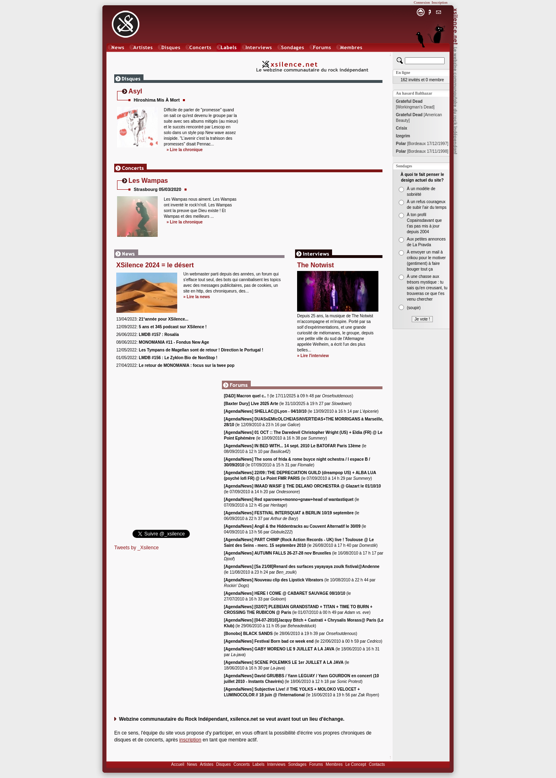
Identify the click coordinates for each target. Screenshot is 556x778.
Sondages (297, 764)
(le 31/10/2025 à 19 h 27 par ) (288, 403)
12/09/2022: (161, 327)
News (192, 764)
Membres (334, 764)
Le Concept (355, 764)
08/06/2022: (162, 342)
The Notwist (315, 265)
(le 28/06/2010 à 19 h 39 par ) (290, 633)
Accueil (177, 764)
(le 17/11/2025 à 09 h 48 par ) (288, 396)
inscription (190, 740)
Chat (438, 55)
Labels (258, 764)
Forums (316, 764)
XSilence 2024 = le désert (155, 265)
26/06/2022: (147, 334)
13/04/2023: (152, 319)
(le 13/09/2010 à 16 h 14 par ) (301, 411)
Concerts (241, 764)
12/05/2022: (189, 350)
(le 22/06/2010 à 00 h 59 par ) (303, 641)
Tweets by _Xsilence (136, 547)
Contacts (376, 764)
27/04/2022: (175, 365)
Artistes (206, 764)
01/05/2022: (166, 357)
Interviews (276, 764)
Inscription (439, 2)
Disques (223, 764)
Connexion (422, 2)
